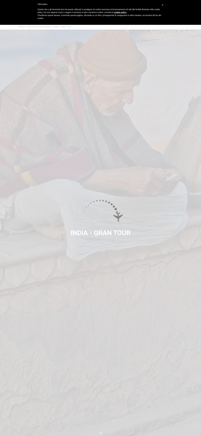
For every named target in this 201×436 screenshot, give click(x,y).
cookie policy (120, 12)
